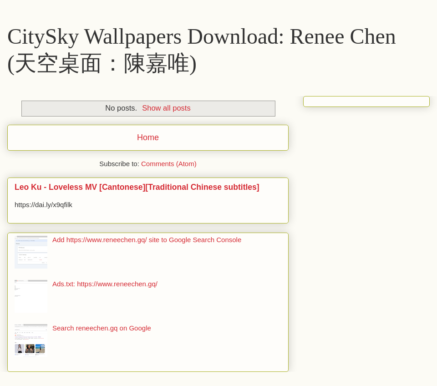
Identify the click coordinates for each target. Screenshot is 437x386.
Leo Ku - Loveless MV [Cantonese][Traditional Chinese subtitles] (137, 187)
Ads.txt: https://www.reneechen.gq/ (105, 284)
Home (148, 137)
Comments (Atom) (169, 164)
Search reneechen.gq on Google (101, 328)
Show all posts (166, 108)
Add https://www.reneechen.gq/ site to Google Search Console (146, 240)
